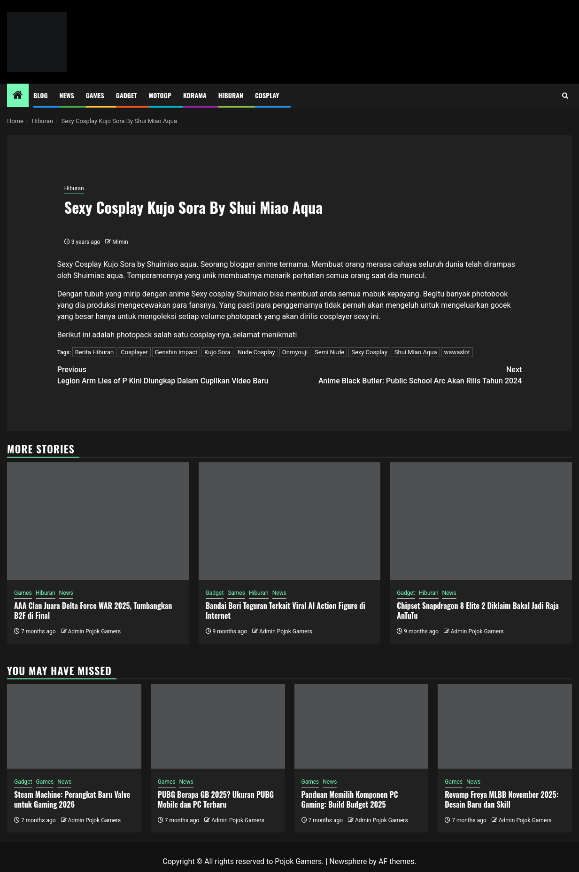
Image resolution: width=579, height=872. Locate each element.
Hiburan (230, 95)
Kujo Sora (217, 352)
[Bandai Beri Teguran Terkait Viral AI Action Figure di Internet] (290, 521)
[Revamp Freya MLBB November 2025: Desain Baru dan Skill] (505, 726)
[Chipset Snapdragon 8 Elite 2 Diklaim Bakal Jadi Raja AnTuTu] (481, 521)
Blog (40, 95)
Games (95, 95)
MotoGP (160, 95)
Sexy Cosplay (369, 352)
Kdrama (195, 95)
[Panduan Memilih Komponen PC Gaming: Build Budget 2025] (361, 726)
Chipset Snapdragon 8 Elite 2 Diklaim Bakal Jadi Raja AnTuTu (478, 610)
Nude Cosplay (256, 352)
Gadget (126, 95)
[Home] (18, 95)
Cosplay (267, 95)
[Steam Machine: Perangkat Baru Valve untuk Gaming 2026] (74, 726)
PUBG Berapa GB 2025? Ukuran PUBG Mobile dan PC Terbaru (216, 799)
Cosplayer (134, 352)
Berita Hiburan (94, 352)
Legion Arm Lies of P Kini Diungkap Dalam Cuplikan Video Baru (173, 374)
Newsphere (348, 861)
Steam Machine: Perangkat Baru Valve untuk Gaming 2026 (72, 799)
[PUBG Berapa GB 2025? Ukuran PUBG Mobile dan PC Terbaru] (218, 726)
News (67, 95)
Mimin (120, 242)
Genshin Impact (176, 352)
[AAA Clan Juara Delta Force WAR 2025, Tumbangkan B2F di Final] (98, 521)
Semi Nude (329, 352)
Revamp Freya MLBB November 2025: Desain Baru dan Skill (501, 799)
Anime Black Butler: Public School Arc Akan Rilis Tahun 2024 (406, 374)
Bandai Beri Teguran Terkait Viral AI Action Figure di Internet (285, 610)
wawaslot (457, 352)
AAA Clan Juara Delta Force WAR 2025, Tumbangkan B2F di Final (93, 610)
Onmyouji (295, 352)
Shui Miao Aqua (415, 352)
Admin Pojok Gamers (94, 631)
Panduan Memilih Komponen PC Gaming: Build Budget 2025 (349, 799)
